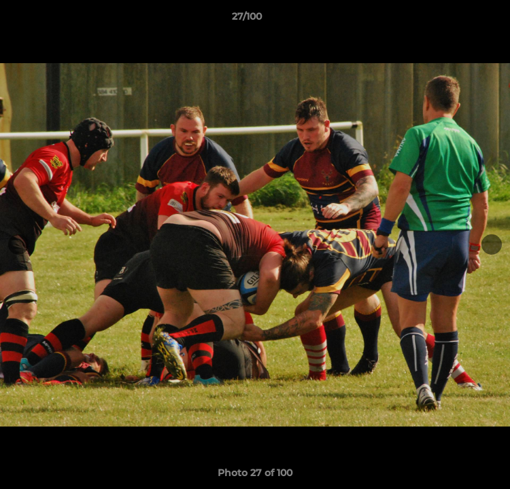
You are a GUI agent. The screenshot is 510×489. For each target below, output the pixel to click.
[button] (461, 20)
